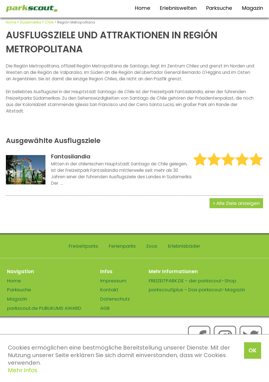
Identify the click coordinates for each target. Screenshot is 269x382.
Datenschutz (115, 299)
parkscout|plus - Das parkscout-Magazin (197, 289)
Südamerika (30, 22)
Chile (49, 22)
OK (253, 350)
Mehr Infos (22, 370)
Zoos (151, 246)
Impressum (113, 280)
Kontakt (109, 289)
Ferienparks (122, 246)
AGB (105, 308)
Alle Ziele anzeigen (238, 203)
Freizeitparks (83, 246)
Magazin (252, 7)
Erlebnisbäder (184, 246)
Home (142, 7)
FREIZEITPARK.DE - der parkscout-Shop (192, 280)
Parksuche (219, 7)
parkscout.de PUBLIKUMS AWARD (44, 308)
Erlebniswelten (178, 7)
